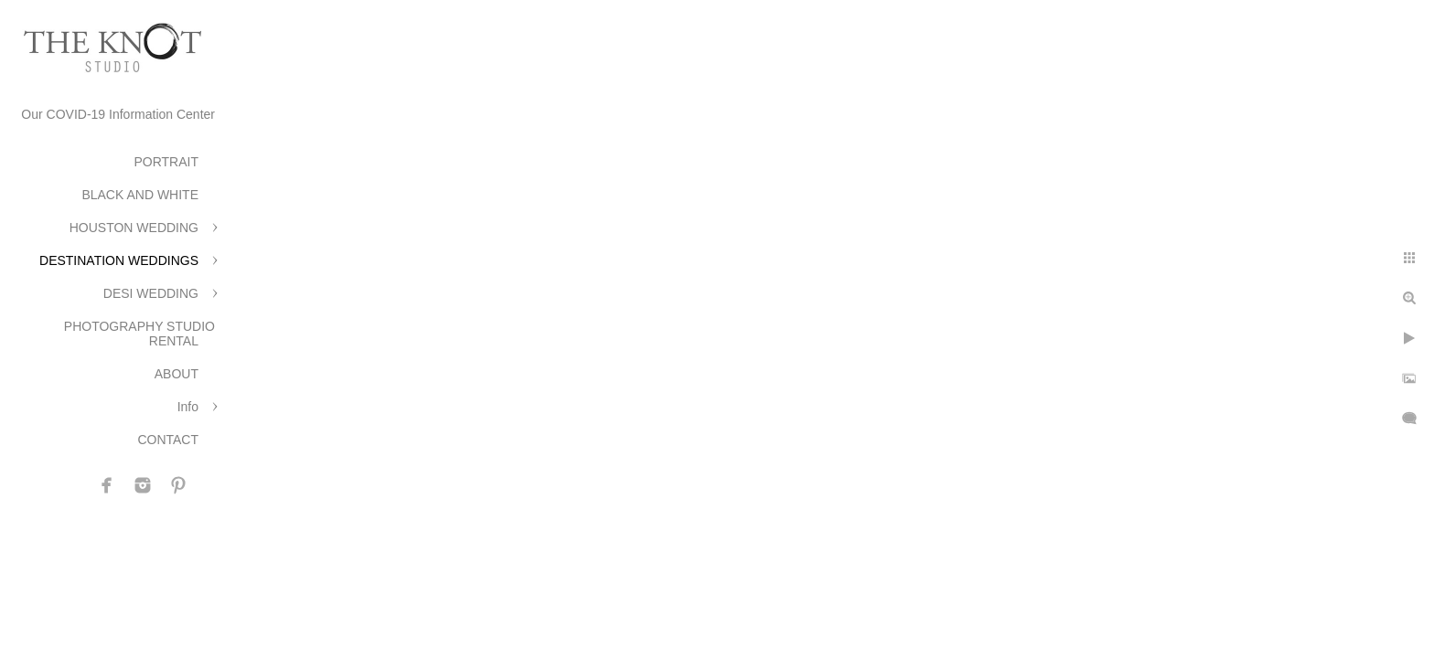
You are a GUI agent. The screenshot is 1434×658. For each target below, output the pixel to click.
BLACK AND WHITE (139, 194)
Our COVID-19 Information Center (118, 114)
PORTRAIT (166, 161)
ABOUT (176, 373)
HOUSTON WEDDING (134, 227)
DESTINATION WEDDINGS (118, 260)
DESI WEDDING (150, 293)
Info (187, 406)
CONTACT (167, 439)
